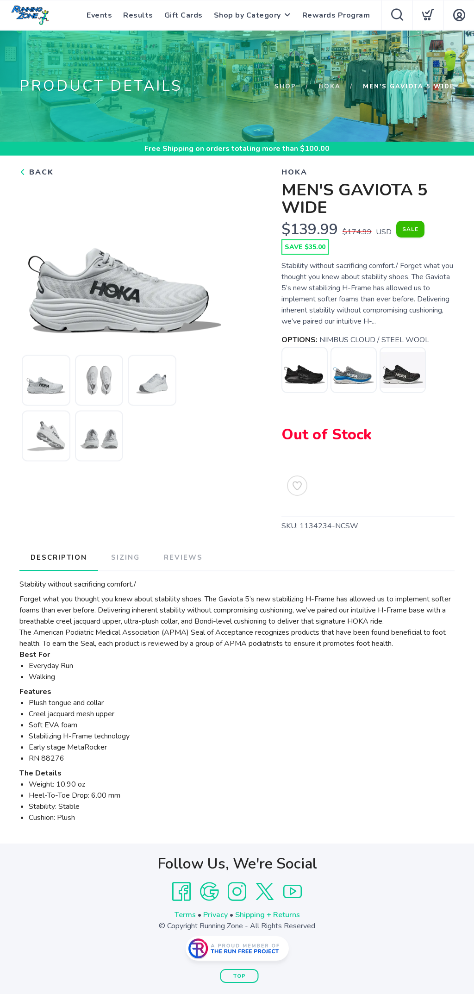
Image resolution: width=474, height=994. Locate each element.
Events (99, 15)
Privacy (215, 915)
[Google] (209, 892)
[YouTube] (292, 892)
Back (36, 172)
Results (138, 15)
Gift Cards (183, 15)
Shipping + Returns (267, 915)
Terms (185, 915)
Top (239, 976)
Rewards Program (336, 15)
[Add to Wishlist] (297, 485)
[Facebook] (181, 892)
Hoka (329, 86)
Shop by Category (247, 15)
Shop (285, 86)
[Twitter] (265, 892)
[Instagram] (237, 892)
